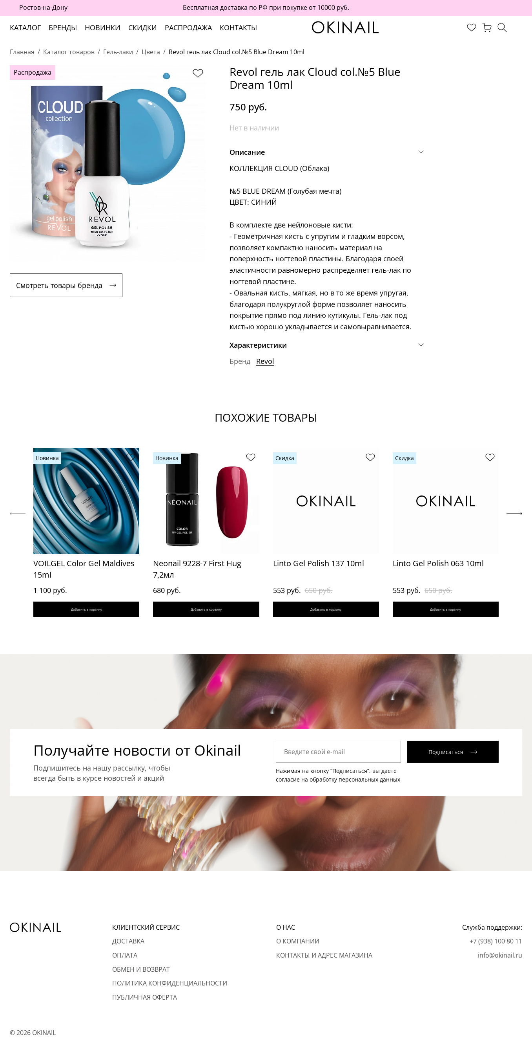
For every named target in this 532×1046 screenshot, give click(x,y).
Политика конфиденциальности (169, 983)
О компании (297, 941)
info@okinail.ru (500, 955)
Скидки (142, 27)
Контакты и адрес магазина (324, 955)
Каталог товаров (69, 52)
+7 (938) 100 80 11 (496, 941)
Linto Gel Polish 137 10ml (318, 563)
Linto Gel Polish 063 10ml (438, 563)
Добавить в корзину (86, 612)
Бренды (63, 27)
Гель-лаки (118, 52)
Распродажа (188, 27)
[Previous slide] (18, 517)
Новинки (102, 27)
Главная (22, 52)
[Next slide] (514, 517)
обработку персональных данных (355, 786)
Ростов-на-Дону (43, 7)
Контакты (238, 27)
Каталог (25, 27)
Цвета (151, 52)
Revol (265, 361)
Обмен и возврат (141, 969)
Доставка (128, 941)
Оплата (124, 955)
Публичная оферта (144, 997)
